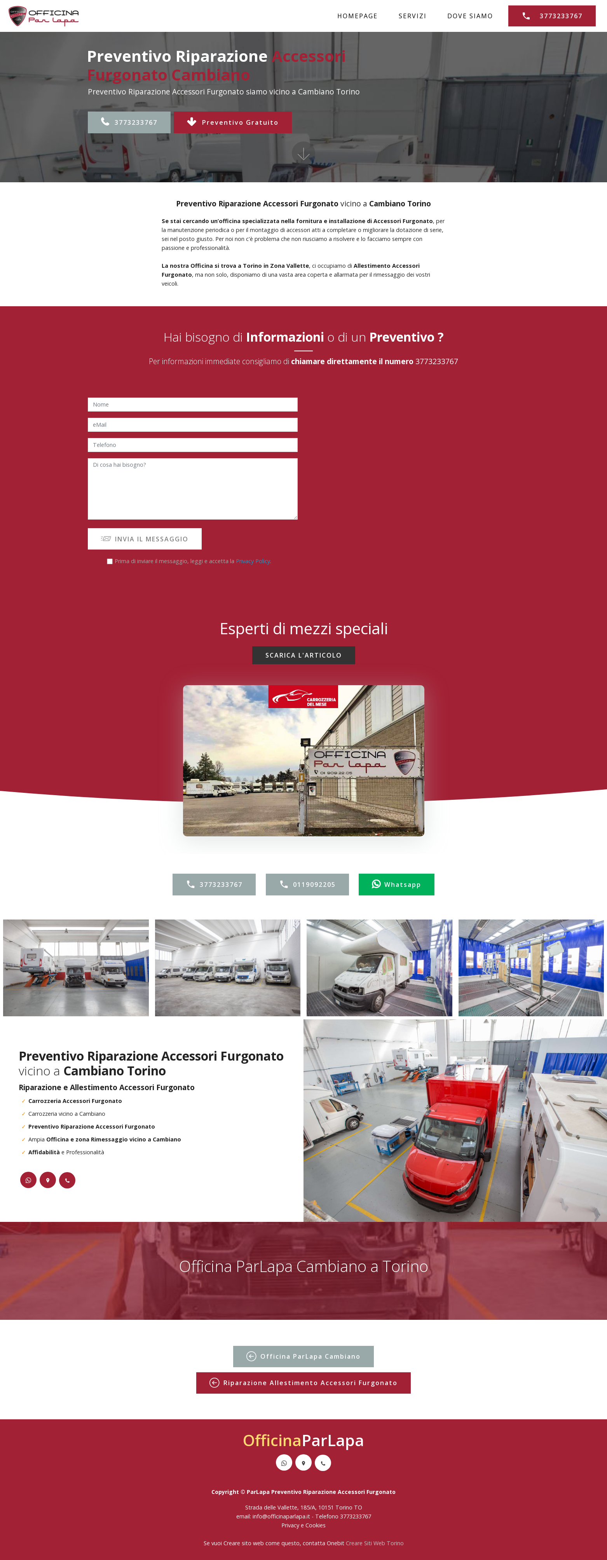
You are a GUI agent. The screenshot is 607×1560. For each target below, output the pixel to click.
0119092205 (307, 884)
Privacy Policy (253, 561)
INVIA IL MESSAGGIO (144, 539)
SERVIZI (413, 16)
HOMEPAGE (357, 16)
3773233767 (552, 16)
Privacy (291, 1525)
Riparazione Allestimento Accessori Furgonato (303, 1383)
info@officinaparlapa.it (281, 1516)
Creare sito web (243, 1543)
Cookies (315, 1525)
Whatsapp (396, 884)
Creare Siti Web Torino (375, 1543)
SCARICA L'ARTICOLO (303, 655)
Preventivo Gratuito (233, 122)
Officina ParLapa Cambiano (303, 1356)
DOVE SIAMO (470, 16)
